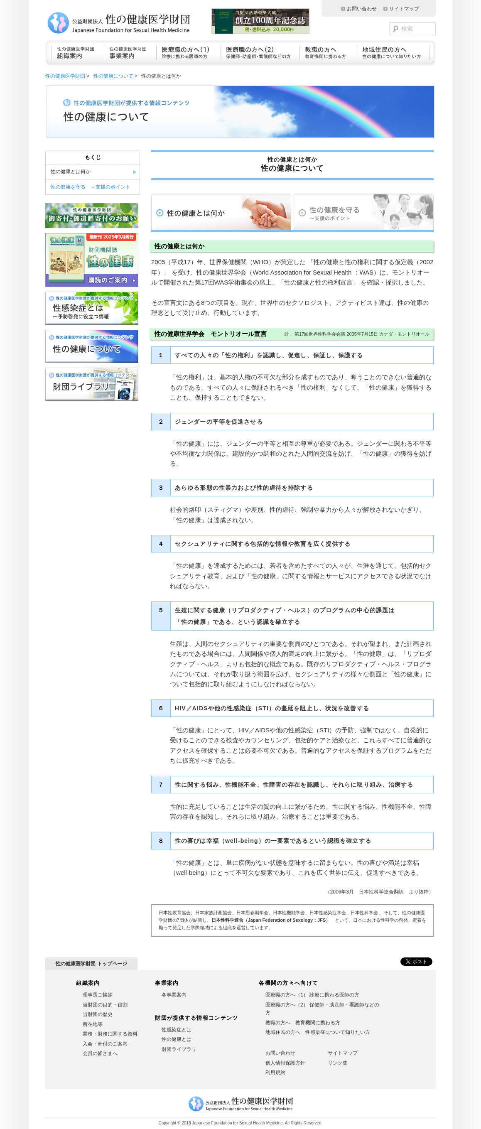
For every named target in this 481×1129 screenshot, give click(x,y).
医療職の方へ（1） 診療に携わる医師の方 (312, 995)
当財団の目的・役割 (105, 1005)
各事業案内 (174, 995)
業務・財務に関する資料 (110, 1034)
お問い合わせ (362, 9)
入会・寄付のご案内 (105, 1044)
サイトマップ (404, 9)
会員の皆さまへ (100, 1053)
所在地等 (93, 1024)
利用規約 (275, 1072)
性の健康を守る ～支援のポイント (90, 187)
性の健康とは (176, 1039)
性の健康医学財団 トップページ (91, 964)
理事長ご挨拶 (98, 995)
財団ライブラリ (179, 1049)
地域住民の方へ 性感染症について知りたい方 (317, 1032)
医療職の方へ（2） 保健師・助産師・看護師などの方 (322, 1009)
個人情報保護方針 (285, 1063)
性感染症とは (176, 1030)
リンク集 (338, 1063)
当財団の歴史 (98, 1014)
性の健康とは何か (71, 171)
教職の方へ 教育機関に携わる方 (302, 1023)
